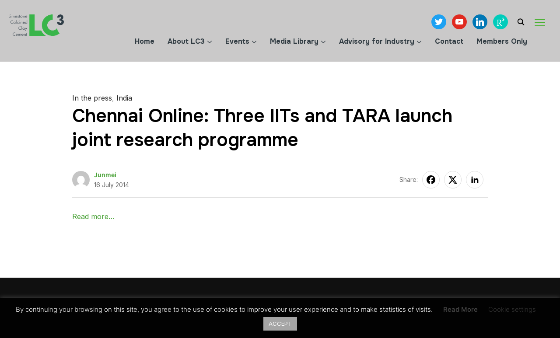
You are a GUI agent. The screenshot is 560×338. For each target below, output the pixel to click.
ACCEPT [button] (280, 323)
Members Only (501, 41)
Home (144, 41)
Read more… (93, 216)
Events (237, 41)
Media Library (294, 41)
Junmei (105, 174)
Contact (449, 41)
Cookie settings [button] (512, 309)
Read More (460, 309)
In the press (92, 98)
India (124, 98)
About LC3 (186, 41)
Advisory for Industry (376, 41)
